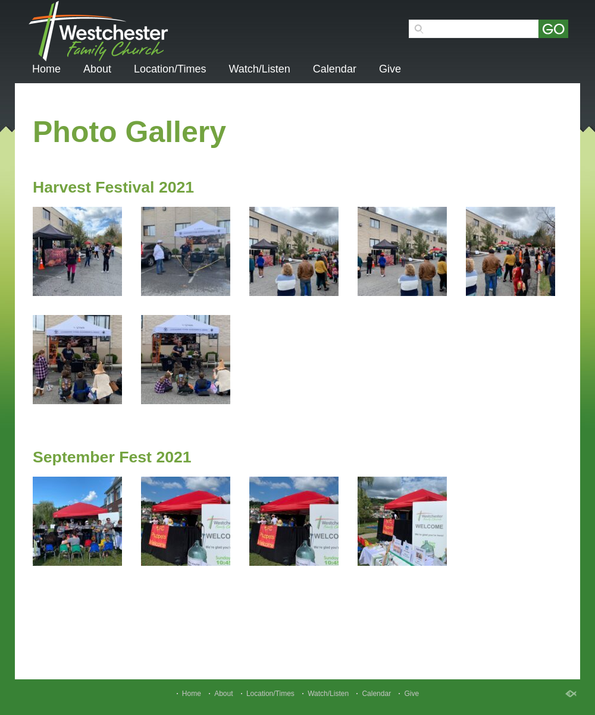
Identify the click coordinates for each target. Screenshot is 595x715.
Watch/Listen (259, 69)
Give (390, 69)
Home (46, 69)
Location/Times (170, 69)
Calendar (334, 69)
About (97, 69)
